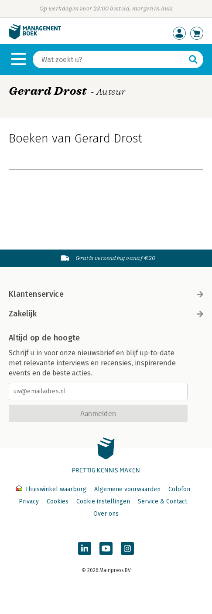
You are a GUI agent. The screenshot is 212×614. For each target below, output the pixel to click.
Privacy (29, 501)
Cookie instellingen (103, 501)
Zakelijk (106, 314)
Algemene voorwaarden (127, 489)
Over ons (106, 513)
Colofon (179, 489)
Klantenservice (106, 294)
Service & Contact (162, 501)
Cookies (57, 501)
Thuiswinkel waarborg (52, 489)
